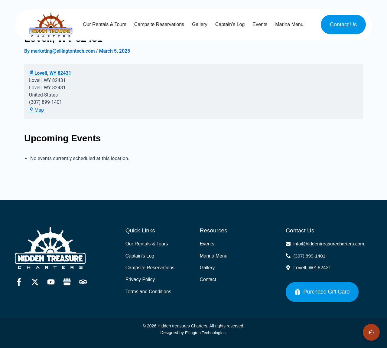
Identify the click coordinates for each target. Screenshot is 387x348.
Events (259, 24)
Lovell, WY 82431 (50, 73)
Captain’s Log (230, 24)
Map (36, 110)
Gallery (199, 24)
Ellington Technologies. (205, 332)
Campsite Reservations (159, 24)
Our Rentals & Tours (104, 24)
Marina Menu (289, 24)
